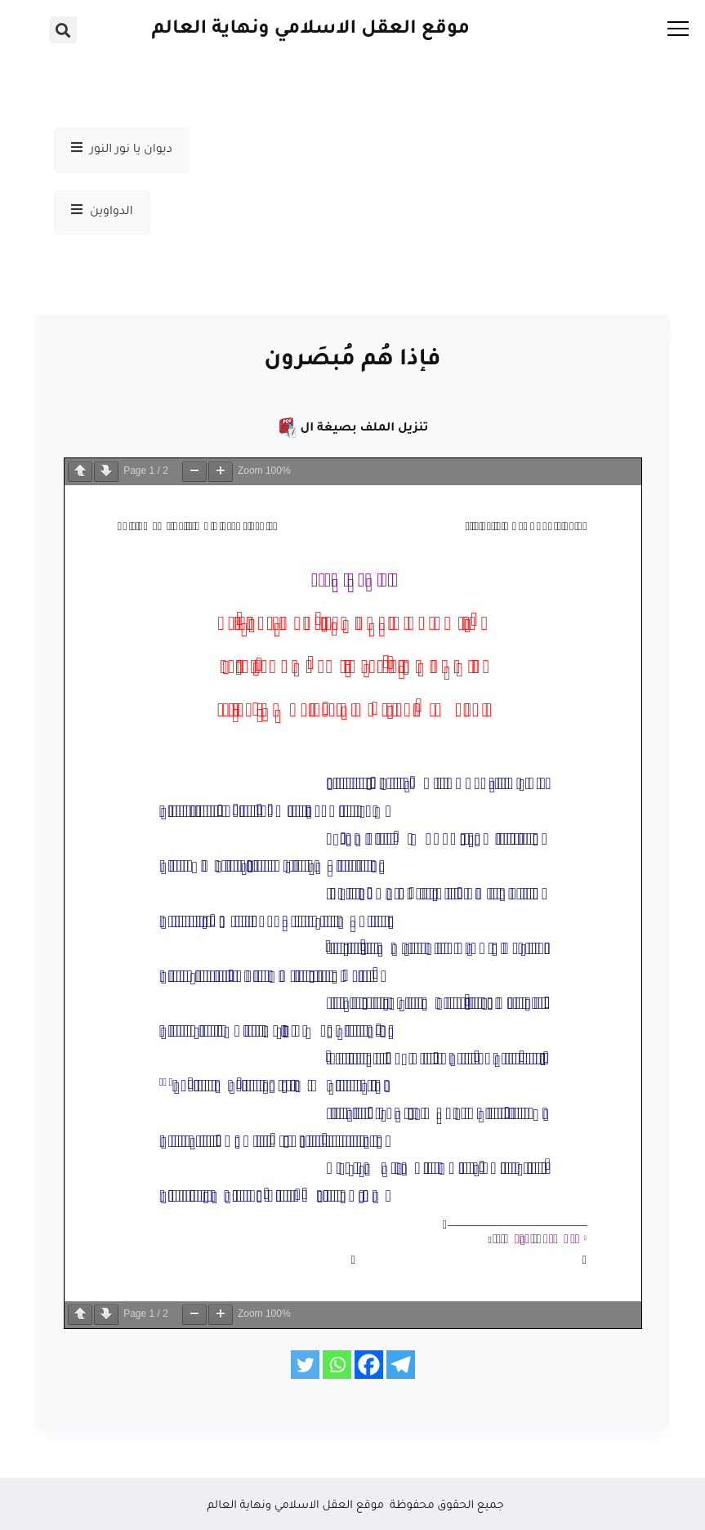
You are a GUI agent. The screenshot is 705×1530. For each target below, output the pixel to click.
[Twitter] (305, 1364)
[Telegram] (400, 1364)
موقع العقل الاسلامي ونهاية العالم (311, 30)
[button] (63, 29)
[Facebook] (369, 1364)
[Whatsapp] (337, 1364)
